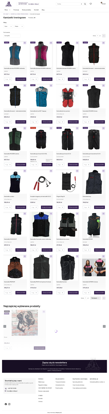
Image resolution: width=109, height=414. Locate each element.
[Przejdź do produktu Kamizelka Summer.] (67, 267)
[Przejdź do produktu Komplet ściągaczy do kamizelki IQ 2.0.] (41, 182)
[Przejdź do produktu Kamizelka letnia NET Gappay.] (41, 97)
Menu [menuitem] (7, 10)
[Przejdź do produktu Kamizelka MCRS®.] (94, 225)
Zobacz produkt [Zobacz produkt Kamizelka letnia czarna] (73, 250)
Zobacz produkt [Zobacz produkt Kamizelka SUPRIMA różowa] (99, 292)
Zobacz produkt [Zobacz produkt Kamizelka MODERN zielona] (21, 164)
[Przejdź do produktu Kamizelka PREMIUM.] (15, 267)
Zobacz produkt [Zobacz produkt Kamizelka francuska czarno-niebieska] (47, 250)
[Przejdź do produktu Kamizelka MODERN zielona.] (15, 139)
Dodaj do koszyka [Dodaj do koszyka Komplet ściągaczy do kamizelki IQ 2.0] (46, 207)
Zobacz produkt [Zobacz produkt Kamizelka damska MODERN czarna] (73, 79)
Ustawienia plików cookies (96, 382)
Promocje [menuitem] (16, 10)
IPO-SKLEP (6, 14)
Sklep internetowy (54, 412)
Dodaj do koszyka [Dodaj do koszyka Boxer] (39, 348)
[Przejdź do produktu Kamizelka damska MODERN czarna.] (67, 54)
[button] (85, 4)
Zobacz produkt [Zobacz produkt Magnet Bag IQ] (73, 207)
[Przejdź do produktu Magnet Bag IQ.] (67, 182)
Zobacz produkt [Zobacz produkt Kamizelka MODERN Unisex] (99, 122)
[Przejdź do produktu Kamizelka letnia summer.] (67, 97)
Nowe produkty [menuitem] (26, 10)
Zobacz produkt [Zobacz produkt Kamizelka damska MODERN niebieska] (21, 79)
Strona (94, 35)
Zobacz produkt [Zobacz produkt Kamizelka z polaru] (21, 207)
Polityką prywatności (56, 370)
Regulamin (45, 368)
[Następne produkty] (95, 298)
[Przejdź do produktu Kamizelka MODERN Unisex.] (94, 97)
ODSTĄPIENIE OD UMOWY (45, 388)
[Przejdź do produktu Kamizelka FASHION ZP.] (15, 225)
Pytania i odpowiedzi (43, 391)
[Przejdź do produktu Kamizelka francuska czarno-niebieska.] (41, 225)
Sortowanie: (6, 32)
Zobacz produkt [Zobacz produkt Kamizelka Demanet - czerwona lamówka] (99, 79)
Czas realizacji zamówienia (79, 388)
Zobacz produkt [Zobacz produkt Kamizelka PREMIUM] (21, 292)
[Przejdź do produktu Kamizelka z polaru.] (15, 182)
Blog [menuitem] (43, 10)
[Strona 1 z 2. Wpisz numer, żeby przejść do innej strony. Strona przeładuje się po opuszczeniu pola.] (97, 35)
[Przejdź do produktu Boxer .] (24, 323)
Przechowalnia (59, 388)
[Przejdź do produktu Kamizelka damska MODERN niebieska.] (15, 54)
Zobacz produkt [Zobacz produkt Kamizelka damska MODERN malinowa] (47, 79)
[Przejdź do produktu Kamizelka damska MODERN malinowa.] (41, 54)
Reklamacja (41, 382)
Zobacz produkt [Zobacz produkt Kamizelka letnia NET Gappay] (47, 122)
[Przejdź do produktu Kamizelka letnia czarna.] (67, 225)
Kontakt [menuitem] (36, 10)
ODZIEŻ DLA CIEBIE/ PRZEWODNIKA (19, 14)
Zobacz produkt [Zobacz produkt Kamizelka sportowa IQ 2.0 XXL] (47, 164)
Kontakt (40, 398)
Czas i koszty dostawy (78, 385)
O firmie (40, 401)
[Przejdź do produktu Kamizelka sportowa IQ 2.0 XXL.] (41, 139)
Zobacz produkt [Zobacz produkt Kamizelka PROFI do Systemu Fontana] (47, 292)
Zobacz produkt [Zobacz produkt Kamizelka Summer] (73, 292)
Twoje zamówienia (60, 382)
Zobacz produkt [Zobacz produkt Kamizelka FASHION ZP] (21, 250)
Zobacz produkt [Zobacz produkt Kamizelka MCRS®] (99, 250)
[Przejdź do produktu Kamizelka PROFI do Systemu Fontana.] (41, 267)
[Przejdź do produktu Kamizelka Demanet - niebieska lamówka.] (15, 97)
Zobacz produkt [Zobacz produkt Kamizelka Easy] (99, 207)
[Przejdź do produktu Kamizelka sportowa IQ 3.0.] (67, 139)
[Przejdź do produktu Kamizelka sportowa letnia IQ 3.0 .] (94, 139)
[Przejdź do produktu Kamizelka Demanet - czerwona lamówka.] (94, 54)
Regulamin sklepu (42, 385)
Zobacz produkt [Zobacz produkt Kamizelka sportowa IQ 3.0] (73, 164)
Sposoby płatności (78, 382)
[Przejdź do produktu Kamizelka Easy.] (94, 182)
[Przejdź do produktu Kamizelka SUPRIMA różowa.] (94, 267)
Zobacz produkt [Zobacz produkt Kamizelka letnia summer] (73, 122)
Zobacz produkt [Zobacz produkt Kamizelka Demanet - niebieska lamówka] (21, 122)
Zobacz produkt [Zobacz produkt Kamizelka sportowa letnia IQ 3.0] (99, 164)
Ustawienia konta (60, 385)
